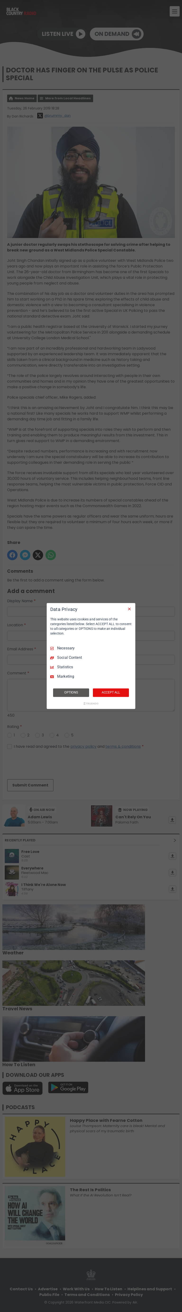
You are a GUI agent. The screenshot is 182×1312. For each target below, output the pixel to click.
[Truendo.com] (91, 704)
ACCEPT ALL (111, 692)
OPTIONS (71, 692)
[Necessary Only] (129, 609)
